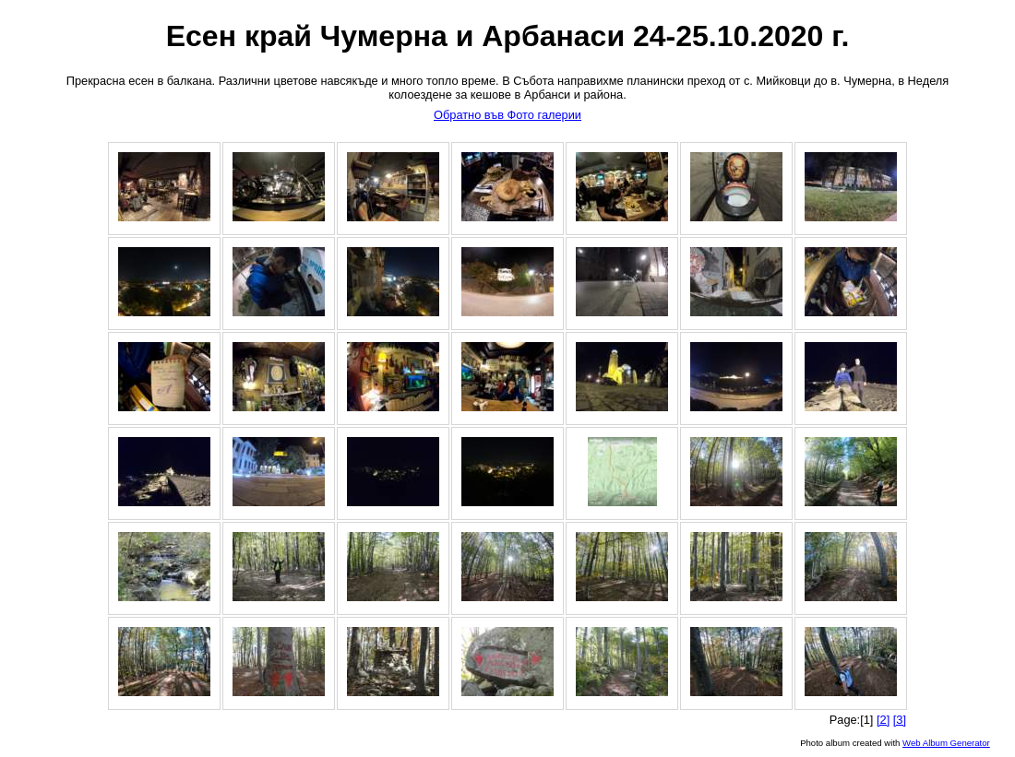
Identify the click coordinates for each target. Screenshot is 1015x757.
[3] (899, 720)
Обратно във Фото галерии (507, 115)
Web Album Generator (946, 743)
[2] (883, 720)
